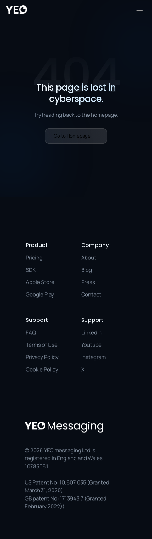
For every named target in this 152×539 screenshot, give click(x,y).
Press (88, 282)
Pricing (34, 257)
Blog (86, 269)
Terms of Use (42, 344)
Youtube (91, 344)
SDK (31, 269)
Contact (91, 294)
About (88, 257)
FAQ (31, 332)
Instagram (93, 356)
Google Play (40, 294)
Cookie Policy (42, 369)
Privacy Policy (42, 356)
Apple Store (40, 282)
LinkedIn (91, 332)
